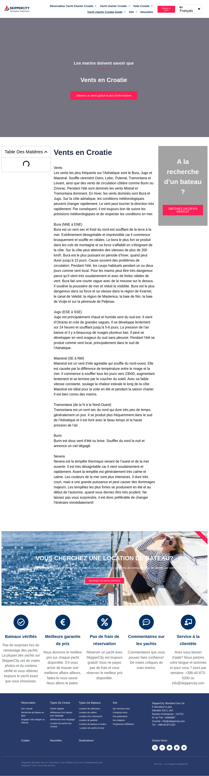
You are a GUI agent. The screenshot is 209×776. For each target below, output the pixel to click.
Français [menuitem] (186, 11)
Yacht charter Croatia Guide (106, 12)
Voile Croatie (143, 6)
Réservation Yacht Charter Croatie (73, 6)
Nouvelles (146, 12)
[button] (46, 152)
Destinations (86, 740)
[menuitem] (190, 8)
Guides (25, 740)
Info (133, 12)
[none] (190, 8)
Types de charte (60, 702)
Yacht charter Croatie (115, 6)
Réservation (28, 702)
